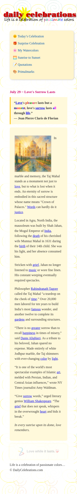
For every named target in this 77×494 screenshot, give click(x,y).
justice (19, 212)
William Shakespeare (37, 401)
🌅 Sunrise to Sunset (26, 57)
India (47, 231)
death (36, 236)
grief (36, 264)
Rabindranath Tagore (44, 288)
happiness (29, 333)
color (43, 358)
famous (36, 309)
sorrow (40, 108)
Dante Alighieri (31, 338)
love (17, 186)
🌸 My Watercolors (26, 50)
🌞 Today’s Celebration (28, 36)
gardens (20, 319)
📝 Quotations (22, 64)
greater (35, 328)
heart (43, 411)
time (34, 299)
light (55, 358)
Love (19, 103)
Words (31, 207)
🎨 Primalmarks (23, 71)
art (58, 372)
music (32, 270)
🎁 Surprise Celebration (28, 43)
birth (22, 246)
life (28, 113)
